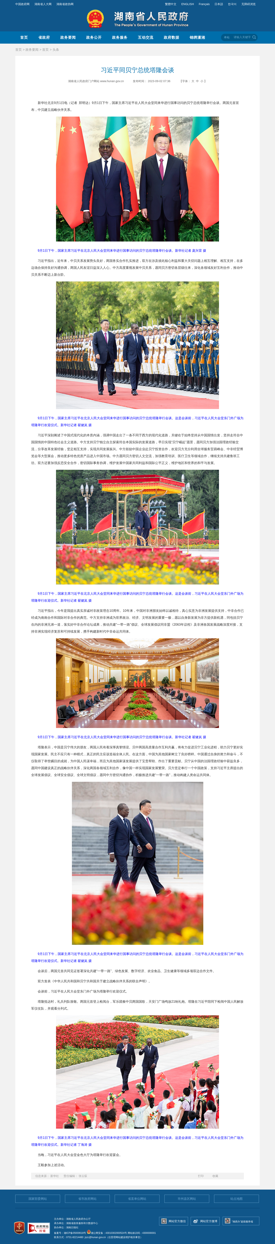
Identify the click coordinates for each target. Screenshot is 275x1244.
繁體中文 (170, 4)
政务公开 (94, 37)
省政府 (44, 37)
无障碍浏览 (248, 4)
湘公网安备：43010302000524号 (107, 1233)
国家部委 (38, 1198)
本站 (227, 37)
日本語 (218, 4)
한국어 (232, 4)
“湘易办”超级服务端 (242, 1221)
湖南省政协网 (65, 4)
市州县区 (187, 1198)
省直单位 (137, 1198)
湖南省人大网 (43, 4)
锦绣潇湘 (197, 37)
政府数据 (171, 37)
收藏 (215, 1176)
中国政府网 (22, 4)
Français (204, 4)
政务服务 (120, 37)
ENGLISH (187, 4)
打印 (201, 1176)
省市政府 (87, 1198)
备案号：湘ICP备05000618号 (70, 1233)
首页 (24, 37)
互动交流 (145, 37)
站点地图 (236, 1198)
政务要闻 (68, 37)
